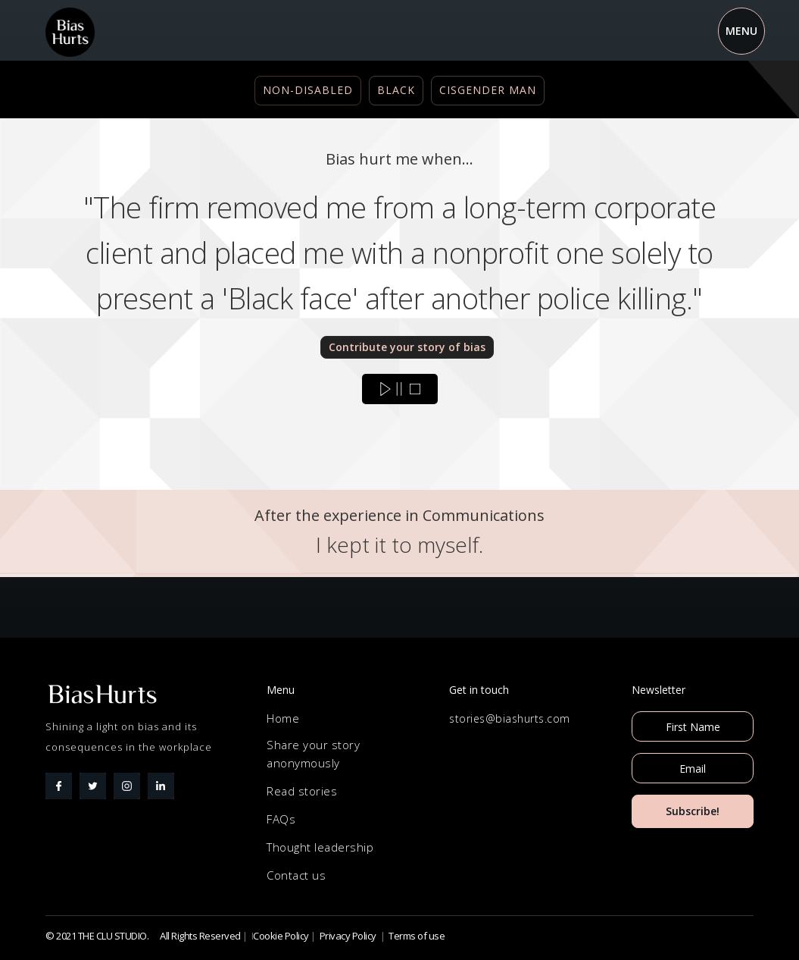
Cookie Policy (281, 936)
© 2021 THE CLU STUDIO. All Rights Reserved (143, 936)
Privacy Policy (348, 936)
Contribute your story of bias (407, 347)
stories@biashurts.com (509, 718)
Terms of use (417, 936)
